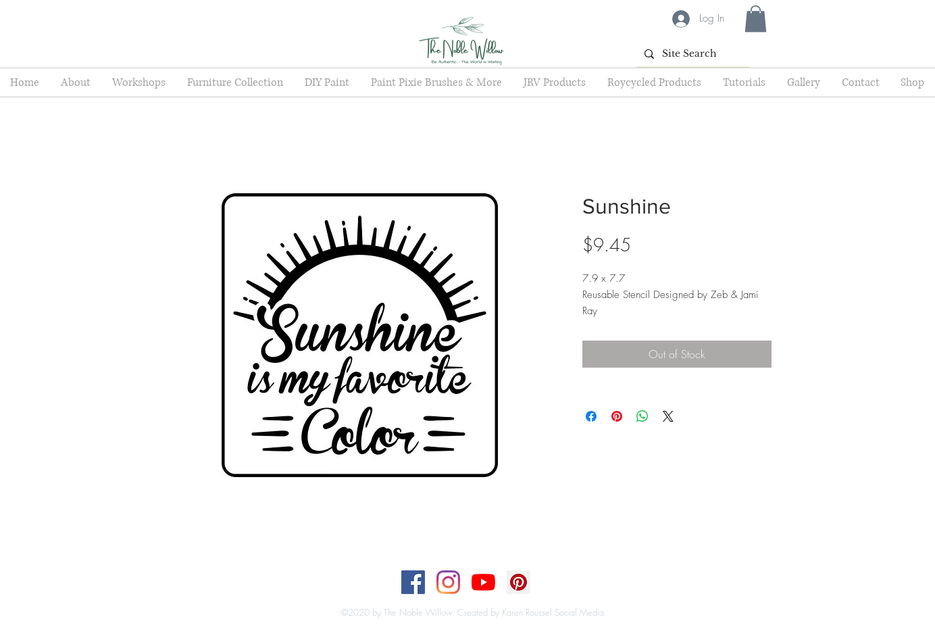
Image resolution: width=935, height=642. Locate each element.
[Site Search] (691, 53)
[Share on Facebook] (591, 416)
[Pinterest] (518, 582)
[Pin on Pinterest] (617, 416)
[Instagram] (448, 582)
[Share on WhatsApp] (642, 416)
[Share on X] (668, 416)
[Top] (459, 599)
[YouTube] (483, 582)
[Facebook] (413, 582)
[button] (755, 18)
